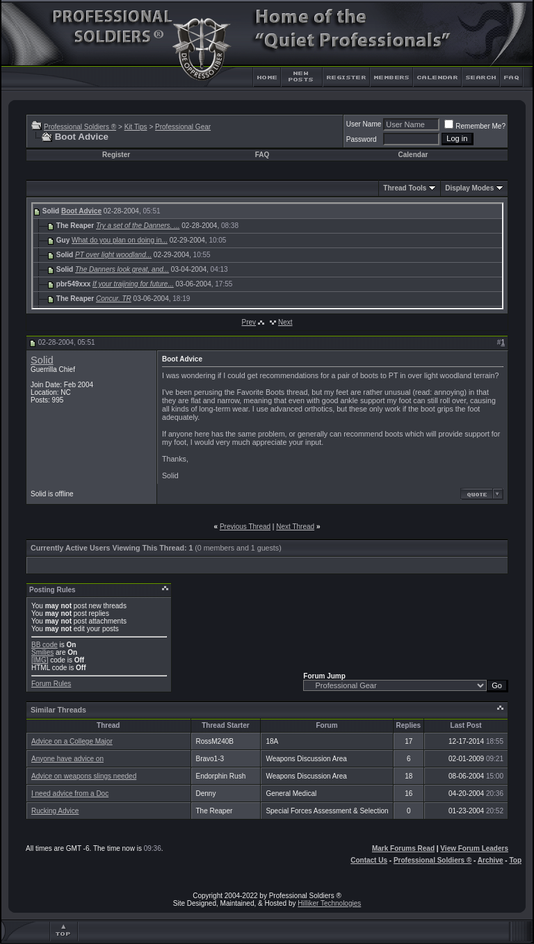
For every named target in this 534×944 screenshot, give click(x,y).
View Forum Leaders (474, 848)
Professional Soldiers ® (80, 127)
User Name (364, 124)
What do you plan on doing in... (120, 240)
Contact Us (368, 860)
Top (515, 860)
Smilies (42, 652)
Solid (42, 360)
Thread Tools (404, 188)
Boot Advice (81, 211)
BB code (44, 645)
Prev (248, 322)
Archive (490, 860)
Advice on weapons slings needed (83, 776)
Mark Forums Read (403, 848)
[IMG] (39, 660)
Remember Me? (474, 126)
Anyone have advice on (67, 759)
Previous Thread (245, 526)
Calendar (413, 154)
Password (361, 139)
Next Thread (295, 526)
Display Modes (469, 188)
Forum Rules (51, 683)
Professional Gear (183, 127)
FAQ (262, 154)
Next (285, 322)
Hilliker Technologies (329, 903)
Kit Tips (135, 127)
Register (116, 154)
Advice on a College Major (72, 741)
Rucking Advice (55, 811)
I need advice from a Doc (69, 793)
